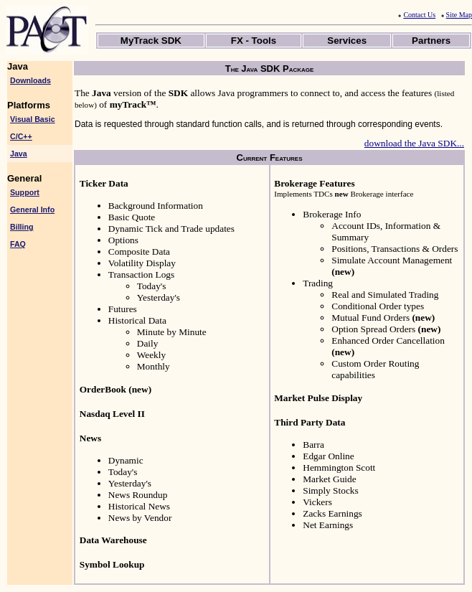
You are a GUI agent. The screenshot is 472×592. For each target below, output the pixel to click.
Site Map (456, 15)
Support (24, 192)
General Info (32, 209)
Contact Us (416, 15)
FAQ (18, 244)
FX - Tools (253, 40)
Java (18, 153)
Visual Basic (32, 119)
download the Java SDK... (414, 143)
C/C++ (21, 136)
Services (347, 40)
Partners (431, 40)
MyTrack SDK (151, 40)
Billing (22, 226)
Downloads (30, 80)
